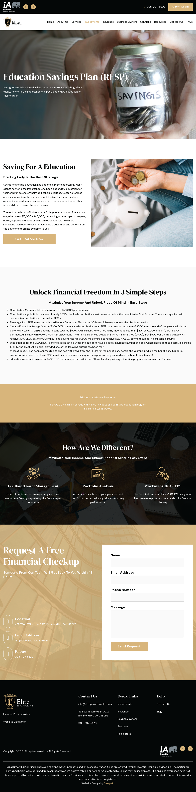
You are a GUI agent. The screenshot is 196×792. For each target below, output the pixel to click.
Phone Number (123, 590)
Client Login (180, 6)
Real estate (124, 733)
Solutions (145, 22)
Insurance (108, 22)
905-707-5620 (24, 656)
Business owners (127, 719)
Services (77, 22)
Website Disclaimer (14, 721)
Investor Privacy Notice (16, 714)
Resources (160, 22)
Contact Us (176, 22)
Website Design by (98, 783)
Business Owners (127, 22)
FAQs (190, 22)
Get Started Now (29, 239)
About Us (62, 22)
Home (50, 22)
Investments (92, 22)
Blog (159, 711)
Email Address (122, 572)
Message (118, 607)
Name (115, 555)
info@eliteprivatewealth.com (31, 640)
